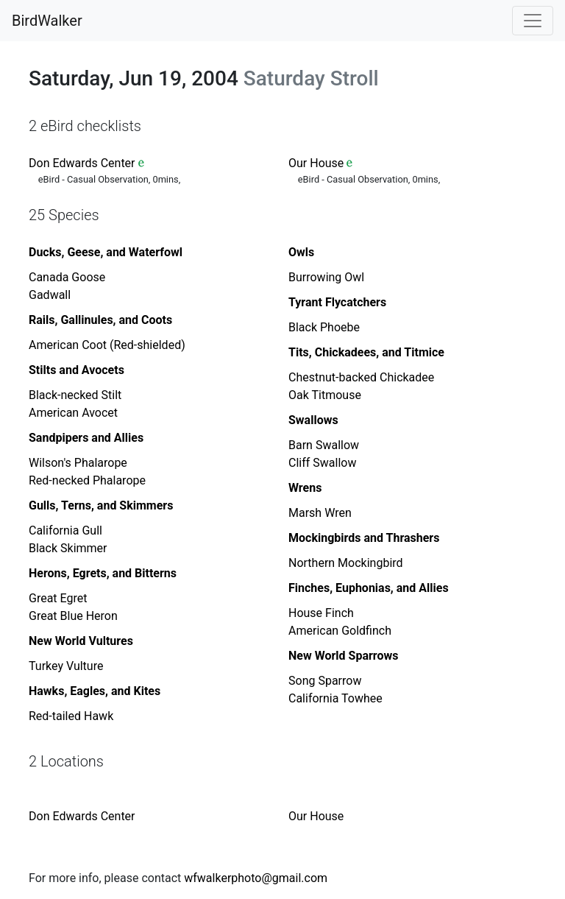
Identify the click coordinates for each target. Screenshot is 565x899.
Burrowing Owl (326, 277)
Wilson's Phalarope (78, 463)
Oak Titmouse (324, 395)
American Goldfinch (339, 631)
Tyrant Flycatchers (337, 302)
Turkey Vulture (66, 666)
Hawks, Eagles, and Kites (94, 691)
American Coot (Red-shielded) (107, 345)
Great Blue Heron (73, 616)
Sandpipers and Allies (86, 438)
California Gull (65, 530)
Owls (301, 252)
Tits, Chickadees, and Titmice (366, 352)
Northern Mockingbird (345, 563)
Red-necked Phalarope (87, 480)
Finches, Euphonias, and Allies (368, 588)
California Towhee (335, 698)
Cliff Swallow (322, 463)
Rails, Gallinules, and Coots (100, 320)
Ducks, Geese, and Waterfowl (105, 252)
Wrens (304, 488)
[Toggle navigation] (532, 20)
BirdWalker (47, 20)
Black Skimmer (68, 548)
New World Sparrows (343, 656)
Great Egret (58, 598)
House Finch (321, 613)
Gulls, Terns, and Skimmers (101, 505)
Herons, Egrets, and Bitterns (103, 573)
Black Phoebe (324, 327)
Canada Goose (67, 277)
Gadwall (50, 295)
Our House (316, 163)
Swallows (313, 420)
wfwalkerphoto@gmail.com (255, 878)
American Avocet (73, 413)
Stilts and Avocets (76, 370)
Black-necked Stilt (75, 395)
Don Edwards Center (82, 163)
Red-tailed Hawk (71, 716)
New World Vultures (81, 641)
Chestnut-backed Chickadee (361, 377)
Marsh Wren (320, 513)
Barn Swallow (323, 445)
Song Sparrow (324, 681)
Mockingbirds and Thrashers (363, 538)
